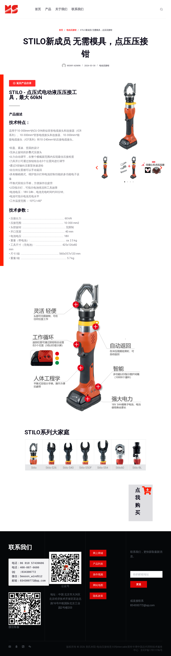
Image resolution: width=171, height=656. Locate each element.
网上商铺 (98, 553)
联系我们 (77, 9)
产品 (48, 9)
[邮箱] (10, 646)
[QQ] (16, 646)
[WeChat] (30, 646)
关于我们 (61, 9)
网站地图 (98, 585)
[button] (97, 167)
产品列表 (98, 563)
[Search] (161, 9)
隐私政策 (98, 595)
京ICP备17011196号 (151, 650)
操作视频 (98, 574)
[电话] (23, 646)
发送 (138, 584)
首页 (38, 9)
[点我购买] (147, 490)
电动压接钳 (104, 65)
